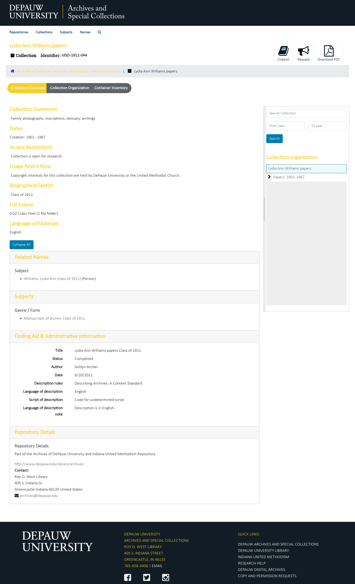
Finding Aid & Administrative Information (60, 336)
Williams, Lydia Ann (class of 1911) (52, 279)
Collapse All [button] (22, 245)
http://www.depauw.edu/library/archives (49, 464)
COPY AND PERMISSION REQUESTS (267, 576)
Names (85, 32)
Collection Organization (69, 88)
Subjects (66, 32)
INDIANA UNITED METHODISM (263, 557)
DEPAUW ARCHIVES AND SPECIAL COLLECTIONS (278, 544)
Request (304, 53)
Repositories (18, 32)
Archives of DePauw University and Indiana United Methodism (68, 71)
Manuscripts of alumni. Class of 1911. (55, 318)
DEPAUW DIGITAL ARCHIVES (261, 570)
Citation (284, 53)
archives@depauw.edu (39, 496)
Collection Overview (28, 88)
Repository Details (35, 432)
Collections (44, 32)
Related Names (31, 257)
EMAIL (157, 566)
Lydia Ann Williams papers (289, 168)
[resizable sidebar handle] (264, 209)
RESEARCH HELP (252, 563)
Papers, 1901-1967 (289, 177)
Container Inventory (111, 88)
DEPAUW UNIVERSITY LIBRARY (263, 551)
